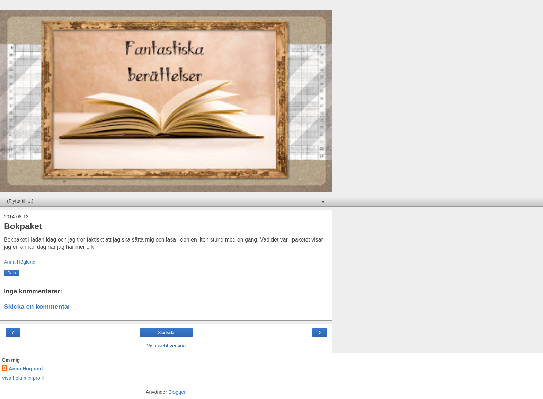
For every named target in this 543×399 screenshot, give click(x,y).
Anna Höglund (26, 368)
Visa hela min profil (23, 378)
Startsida (166, 332)
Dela (11, 273)
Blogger (176, 392)
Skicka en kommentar (37, 306)
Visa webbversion (166, 345)
